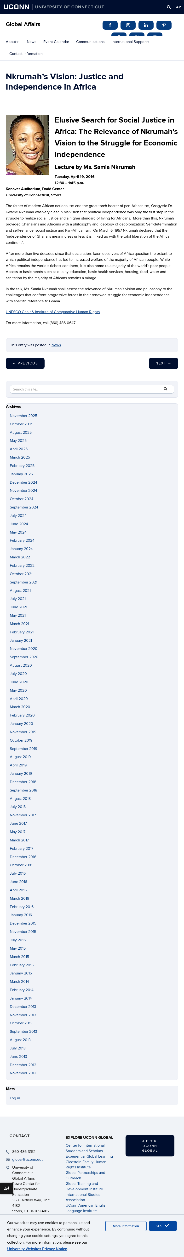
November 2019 (23, 732)
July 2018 (18, 806)
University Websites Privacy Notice (37, 1248)
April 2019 (18, 765)
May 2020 (18, 690)
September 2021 (23, 582)
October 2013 (21, 1023)
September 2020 (24, 657)
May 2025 (18, 440)
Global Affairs (23, 24)
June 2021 (18, 607)
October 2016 (21, 865)
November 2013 (23, 1015)
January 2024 (21, 548)
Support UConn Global (150, 1146)
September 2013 (23, 1031)
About (12, 41)
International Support (130, 41)
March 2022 (20, 557)
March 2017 (19, 840)
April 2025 (19, 449)
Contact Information (26, 53)
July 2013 (18, 1048)
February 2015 (22, 965)
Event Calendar (56, 41)
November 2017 (23, 815)
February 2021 (22, 632)
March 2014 (19, 981)
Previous (25, 363)
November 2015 (23, 931)
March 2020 (20, 707)
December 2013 (23, 1006)
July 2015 (18, 940)
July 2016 (18, 873)
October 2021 (21, 574)
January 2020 (21, 723)
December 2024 (23, 482)
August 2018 (20, 798)
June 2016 (18, 881)
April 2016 (18, 890)
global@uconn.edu (28, 1159)
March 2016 (19, 898)
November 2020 (23, 648)
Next (163, 363)
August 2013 (20, 1040)
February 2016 (22, 906)
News (31, 41)
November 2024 (23, 490)
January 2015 (21, 973)
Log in (15, 1098)
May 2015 (18, 948)
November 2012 (23, 1073)
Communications (90, 41)
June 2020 (19, 682)
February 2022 (22, 565)
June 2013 (18, 1056)
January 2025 (21, 474)
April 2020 (19, 698)
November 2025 (23, 415)
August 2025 (21, 432)
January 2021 (21, 640)
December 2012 (23, 1065)
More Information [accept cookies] (126, 1226)
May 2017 (17, 831)
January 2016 (21, 915)
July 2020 (18, 673)
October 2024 (21, 499)
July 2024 (18, 515)
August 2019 (20, 756)
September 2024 (24, 507)
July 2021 (18, 598)
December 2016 (23, 857)
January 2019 (21, 773)
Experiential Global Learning (89, 1156)
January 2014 (21, 998)
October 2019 (21, 740)
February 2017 (21, 848)
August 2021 (20, 590)
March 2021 (19, 623)
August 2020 (21, 665)
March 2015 (19, 956)
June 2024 (19, 524)
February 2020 (22, 715)
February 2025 (22, 465)
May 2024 (18, 532)
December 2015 (23, 923)
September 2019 (23, 748)
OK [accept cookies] (162, 1226)
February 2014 (22, 990)
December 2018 (23, 782)
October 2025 (21, 424)
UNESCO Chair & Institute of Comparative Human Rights (53, 312)
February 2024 (22, 540)
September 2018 (23, 790)
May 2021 (18, 615)
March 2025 (20, 457)
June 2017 (18, 823)
